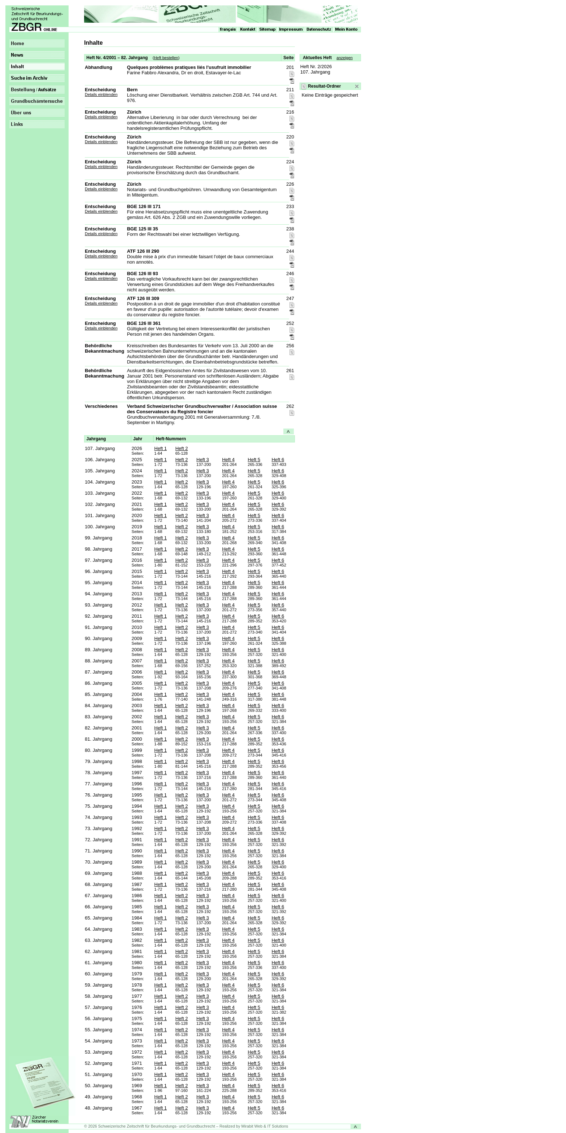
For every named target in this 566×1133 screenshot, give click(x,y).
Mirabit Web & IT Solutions (264, 1126)
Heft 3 (202, 459)
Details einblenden (101, 94)
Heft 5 (254, 459)
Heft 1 (160, 448)
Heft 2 (181, 448)
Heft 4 (228, 459)
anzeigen (344, 58)
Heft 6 (277, 459)
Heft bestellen (166, 58)
